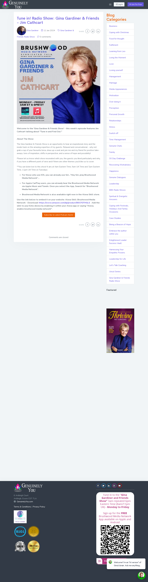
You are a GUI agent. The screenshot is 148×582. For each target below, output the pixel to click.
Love (111, 64)
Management (115, 76)
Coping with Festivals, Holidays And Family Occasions (119, 208)
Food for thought (116, 38)
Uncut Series (115, 271)
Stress (112, 127)
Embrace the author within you (118, 232)
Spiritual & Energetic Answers (118, 198)
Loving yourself (116, 70)
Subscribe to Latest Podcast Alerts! (58, 215)
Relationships (115, 120)
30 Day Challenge (117, 158)
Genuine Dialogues (117, 177)
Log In (119, 4)
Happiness (114, 171)
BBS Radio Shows (117, 190)
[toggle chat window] (141, 575)
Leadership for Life (117, 259)
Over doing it (115, 101)
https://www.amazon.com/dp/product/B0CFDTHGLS (64, 202)
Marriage (113, 82)
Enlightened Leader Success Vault (118, 242)
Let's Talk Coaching (117, 265)
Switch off (113, 133)
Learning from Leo (117, 51)
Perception (114, 108)
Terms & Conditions (22, 506)
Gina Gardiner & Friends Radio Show (119, 279)
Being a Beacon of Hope (120, 224)
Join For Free (135, 4)
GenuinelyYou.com (25, 501)
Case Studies (115, 218)
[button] (110, 4)
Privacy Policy (39, 506)
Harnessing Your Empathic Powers (117, 251)
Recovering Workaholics (120, 164)
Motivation (114, 95)
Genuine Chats (115, 145)
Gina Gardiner (28, 30)
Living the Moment (117, 57)
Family (112, 152)
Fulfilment (113, 45)
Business (113, 26)
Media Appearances (118, 89)
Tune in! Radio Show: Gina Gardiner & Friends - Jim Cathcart (58, 20)
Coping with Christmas (119, 32)
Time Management (117, 139)
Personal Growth (116, 114)
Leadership (114, 183)
